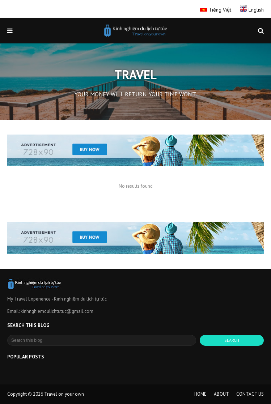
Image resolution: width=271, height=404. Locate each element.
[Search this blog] (101, 340)
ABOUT (221, 394)
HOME (200, 394)
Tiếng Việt (216, 10)
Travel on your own (64, 394)
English (252, 10)
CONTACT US (250, 394)
